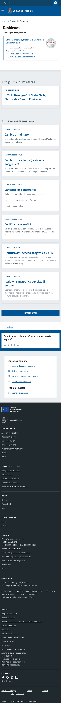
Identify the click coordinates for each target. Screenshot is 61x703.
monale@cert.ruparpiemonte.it (22, 56)
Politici (4, 452)
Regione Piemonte (9, 3)
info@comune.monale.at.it (22, 53)
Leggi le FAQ (6, 655)
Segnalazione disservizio (11, 658)
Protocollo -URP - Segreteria (13, 560)
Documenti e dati (8, 436)
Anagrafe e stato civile (13, 129)
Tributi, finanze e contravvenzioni (15, 486)
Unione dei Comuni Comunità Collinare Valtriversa (21, 621)
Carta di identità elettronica (12, 637)
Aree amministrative (9, 432)
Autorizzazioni (7, 474)
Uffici (3, 456)
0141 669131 (19, 50)
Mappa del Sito (17, 693)
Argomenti (14, 21)
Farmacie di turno (8, 625)
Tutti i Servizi (30, 312)
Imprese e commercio (10, 482)
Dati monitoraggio (8, 690)
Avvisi (3, 508)
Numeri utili (6, 568)
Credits (45, 690)
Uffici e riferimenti (12, 90)
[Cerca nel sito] (53, 11)
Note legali (5, 645)
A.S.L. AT (5, 629)
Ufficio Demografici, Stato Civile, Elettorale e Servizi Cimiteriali (25, 41)
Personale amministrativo (12, 448)
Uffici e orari (6, 564)
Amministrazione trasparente (13, 652)
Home (5, 21)
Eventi (4, 525)
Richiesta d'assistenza (10, 664)
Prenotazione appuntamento (13, 661)
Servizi (29, 690)
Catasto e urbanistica (10, 478)
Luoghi (4, 521)
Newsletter (6, 680)
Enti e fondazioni (8, 440)
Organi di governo (8, 444)
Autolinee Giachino (9, 633)
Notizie (4, 500)
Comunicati (6, 504)
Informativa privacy (9, 641)
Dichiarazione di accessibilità (13, 649)
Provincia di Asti (8, 617)
